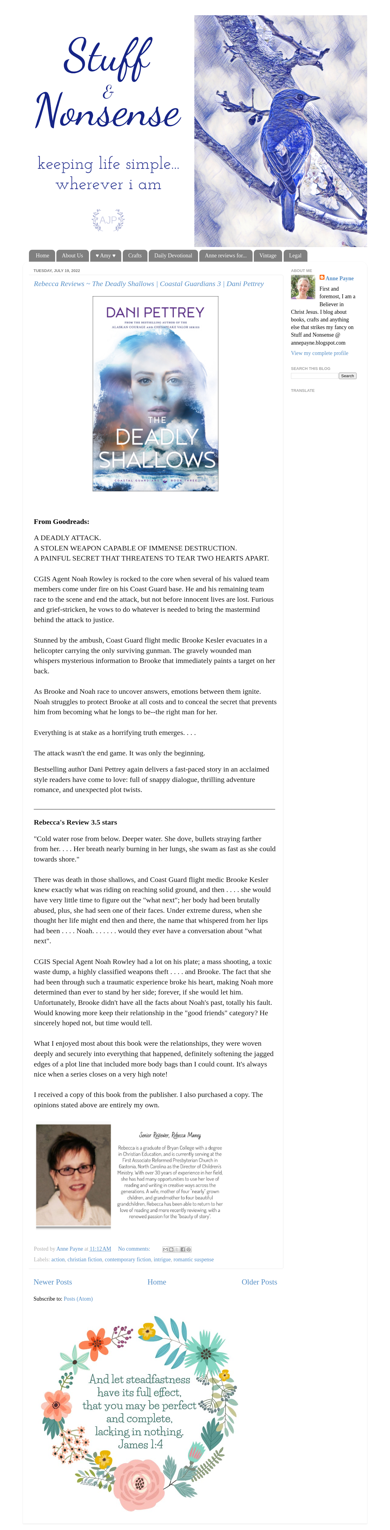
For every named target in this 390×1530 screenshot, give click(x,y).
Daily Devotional (173, 256)
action (58, 1259)
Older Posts (259, 1282)
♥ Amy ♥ (105, 256)
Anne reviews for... (225, 256)
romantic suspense (193, 1259)
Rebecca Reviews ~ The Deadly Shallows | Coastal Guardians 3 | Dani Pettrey (149, 284)
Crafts (135, 256)
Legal (295, 256)
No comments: (135, 1249)
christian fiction (84, 1259)
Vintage (267, 256)
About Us (72, 256)
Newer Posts (53, 1282)
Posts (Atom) (78, 1299)
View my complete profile (319, 353)
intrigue (162, 1259)
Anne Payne (340, 278)
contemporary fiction (128, 1259)
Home (42, 256)
